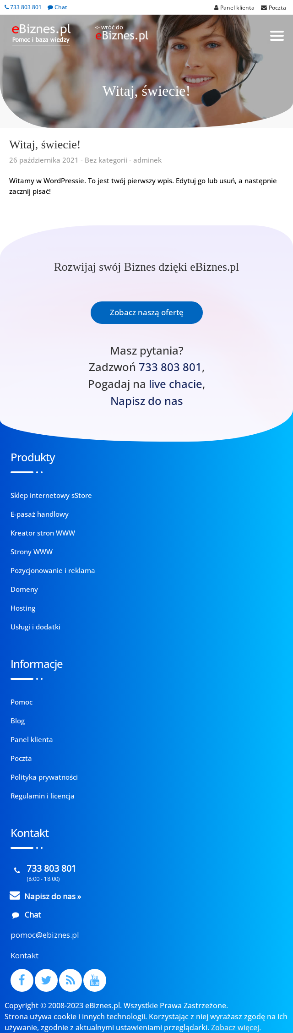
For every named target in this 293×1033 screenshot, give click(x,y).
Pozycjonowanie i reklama (53, 570)
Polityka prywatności (44, 777)
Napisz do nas (146, 401)
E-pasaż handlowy (40, 514)
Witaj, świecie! (45, 144)
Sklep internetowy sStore (51, 495)
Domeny (24, 589)
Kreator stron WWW (43, 532)
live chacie (175, 384)
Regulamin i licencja (43, 795)
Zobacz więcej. (236, 1027)
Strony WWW (32, 551)
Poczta (21, 758)
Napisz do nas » (52, 896)
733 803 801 (23, 7)
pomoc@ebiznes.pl (45, 934)
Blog (18, 720)
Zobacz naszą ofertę (147, 312)
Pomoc (22, 701)
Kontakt (24, 955)
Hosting (23, 607)
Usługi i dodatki (35, 626)
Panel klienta (32, 739)
